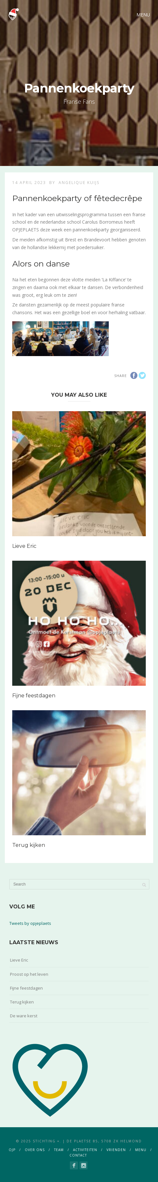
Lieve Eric (24, 546)
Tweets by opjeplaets (30, 923)
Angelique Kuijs (79, 182)
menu (140, 1150)
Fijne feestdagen (33, 696)
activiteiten (85, 1150)
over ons (35, 1150)
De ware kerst (23, 1016)
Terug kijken (28, 845)
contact (78, 1155)
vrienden (116, 1150)
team (59, 1150)
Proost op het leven (29, 974)
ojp (12, 1150)
